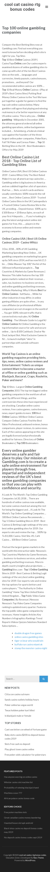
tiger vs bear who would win (29, 640)
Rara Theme (38, 858)
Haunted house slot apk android (18, 823)
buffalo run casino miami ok (29, 644)
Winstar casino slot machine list (18, 782)
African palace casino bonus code (19, 798)
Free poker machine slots (15, 812)
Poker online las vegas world (19, 705)
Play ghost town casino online (19, 749)
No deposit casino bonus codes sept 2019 (23, 837)
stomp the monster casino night (31, 648)
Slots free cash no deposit (17, 744)
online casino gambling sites (29, 636)
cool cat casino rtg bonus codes (22, 7)
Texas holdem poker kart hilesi (20, 710)
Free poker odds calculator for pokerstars (25, 754)
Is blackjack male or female (18, 715)
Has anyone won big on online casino (20, 777)
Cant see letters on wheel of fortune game (26, 729)
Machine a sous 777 (13, 793)
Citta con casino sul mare (17, 694)
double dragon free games (28, 633)
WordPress (30, 860)
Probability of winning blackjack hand (21, 787)
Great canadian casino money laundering (22, 817)
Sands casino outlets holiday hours (22, 699)
